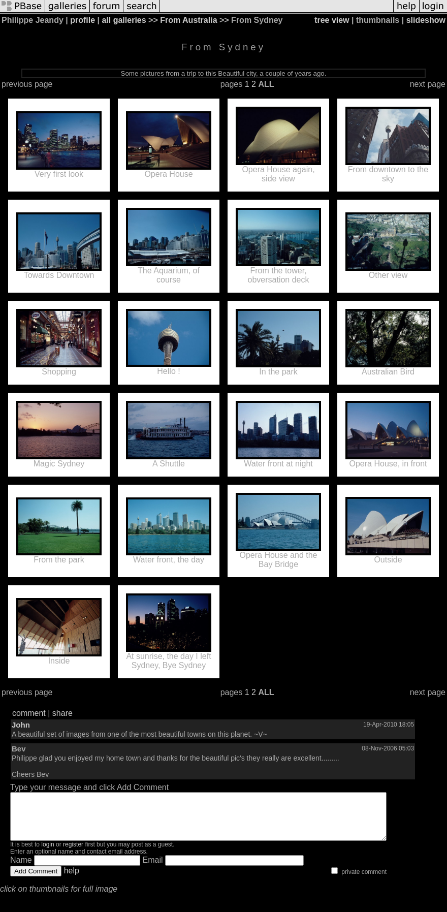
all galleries (124, 20)
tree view (331, 20)
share (62, 713)
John (21, 724)
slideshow (425, 20)
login (47, 853)
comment (29, 713)
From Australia (188, 20)
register (73, 853)
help (71, 879)
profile (82, 20)
